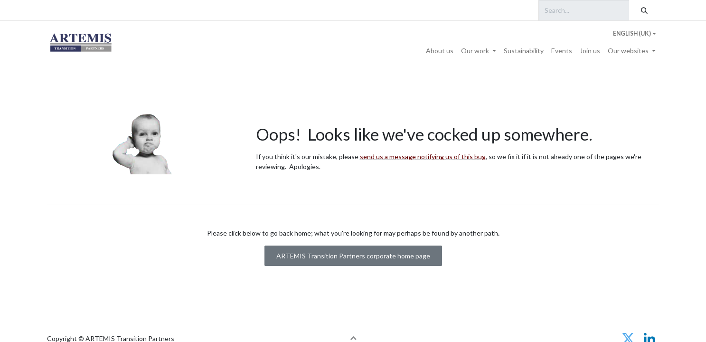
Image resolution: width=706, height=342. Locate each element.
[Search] (644, 10)
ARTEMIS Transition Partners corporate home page (353, 256)
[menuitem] (439, 50)
